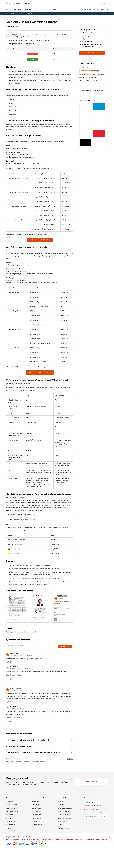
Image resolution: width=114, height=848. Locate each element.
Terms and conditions (64, 828)
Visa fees (28, 9)
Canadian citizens (11, 808)
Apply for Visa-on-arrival (40, 373)
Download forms (93, 9)
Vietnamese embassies (46, 503)
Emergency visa (103, 9)
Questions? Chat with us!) (90, 71)
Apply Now (92, 53)
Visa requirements (31, 13)
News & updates (63, 815)
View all (8, 828)
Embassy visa (36, 811)
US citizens (9, 801)
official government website (54, 841)
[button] (73, 607)
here (50, 711)
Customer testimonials (65, 808)
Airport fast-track (63, 821)
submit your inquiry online (89, 77)
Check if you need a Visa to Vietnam (95, 813)
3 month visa (36, 821)
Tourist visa (35, 801)
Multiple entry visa (37, 825)
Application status (63, 811)
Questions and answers (65, 818)
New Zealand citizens (12, 811)
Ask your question (65, 646)
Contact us (61, 805)
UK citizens (9, 818)
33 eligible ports (48, 671)
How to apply (17, 9)
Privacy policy (62, 825)
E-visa (43, 9)
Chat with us (91, 802)
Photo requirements (38, 818)
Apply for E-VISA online (40, 240)
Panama (69, 503)
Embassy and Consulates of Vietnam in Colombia (21, 632)
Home (8, 9)
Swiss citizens (10, 821)
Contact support (10, 761)
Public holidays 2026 (38, 815)
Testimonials (85, 9)
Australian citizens (12, 805)
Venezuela (12, 505)
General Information (18, 13)
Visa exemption (37, 808)
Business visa (36, 805)
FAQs (36, 9)
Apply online (53, 9)
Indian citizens (10, 815)
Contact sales (10, 759)
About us (60, 801)
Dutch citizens (10, 825)
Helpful (10, 679)
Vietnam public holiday (27, 578)
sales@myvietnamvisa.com (92, 809)
